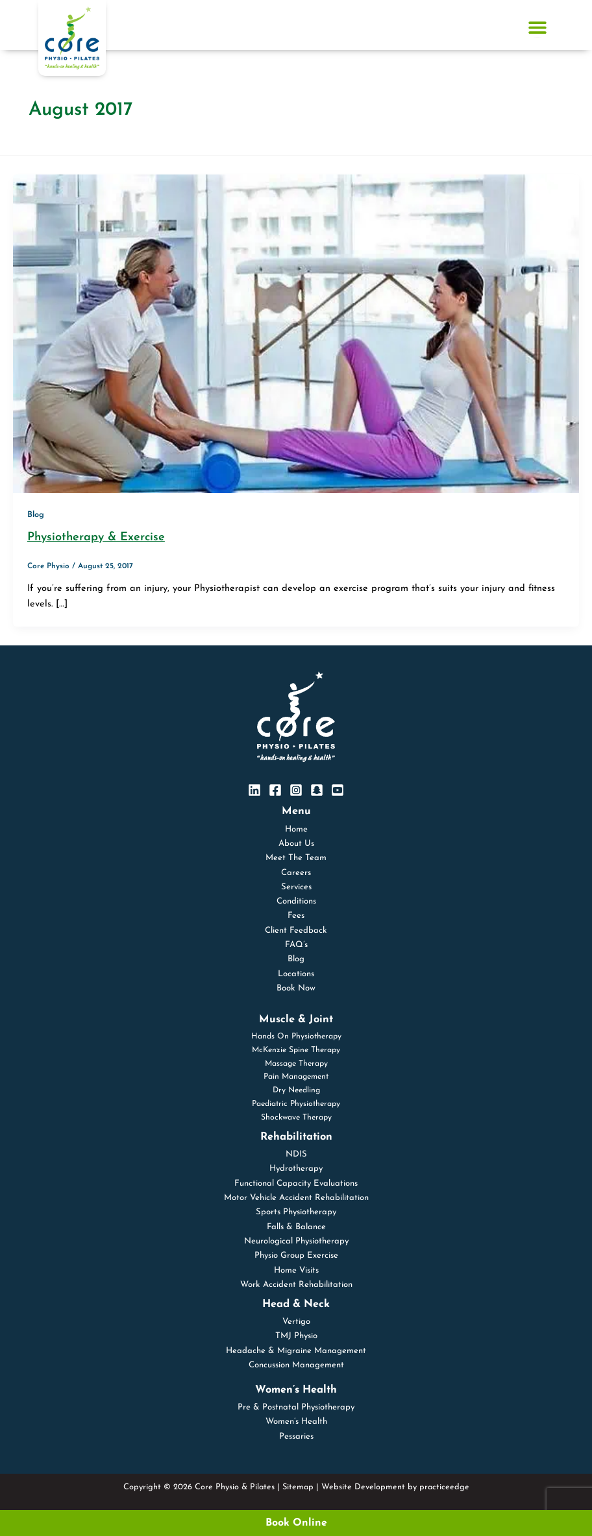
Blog (35, 514)
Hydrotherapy (296, 1168)
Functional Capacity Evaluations (296, 1183)
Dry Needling (296, 1090)
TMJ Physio (296, 1336)
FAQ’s (296, 945)
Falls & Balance (296, 1227)
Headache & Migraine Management (296, 1351)
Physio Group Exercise (296, 1255)
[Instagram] (296, 790)
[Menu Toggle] (537, 27)
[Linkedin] (254, 790)
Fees (296, 915)
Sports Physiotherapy (296, 1212)
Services (296, 887)
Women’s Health (296, 1421)
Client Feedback (296, 930)
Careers (296, 873)
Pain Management (296, 1077)
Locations (296, 974)
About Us (296, 843)
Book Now (296, 988)
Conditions (296, 901)
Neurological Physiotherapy (296, 1241)
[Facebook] (275, 790)
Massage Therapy (296, 1064)
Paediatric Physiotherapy (296, 1104)
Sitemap (298, 1487)
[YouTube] (337, 790)
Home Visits (296, 1270)
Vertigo (296, 1321)
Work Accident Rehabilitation (296, 1284)
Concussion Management (296, 1365)
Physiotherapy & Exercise (96, 537)
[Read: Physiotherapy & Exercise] (296, 333)
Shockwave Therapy (296, 1118)
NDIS (296, 1154)
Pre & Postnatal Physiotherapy (296, 1407)
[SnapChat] (316, 790)
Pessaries (296, 1436)
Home (296, 829)
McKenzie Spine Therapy (296, 1050)
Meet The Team (296, 858)
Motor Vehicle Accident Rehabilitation (296, 1198)
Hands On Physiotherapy (296, 1036)
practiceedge (444, 1487)
